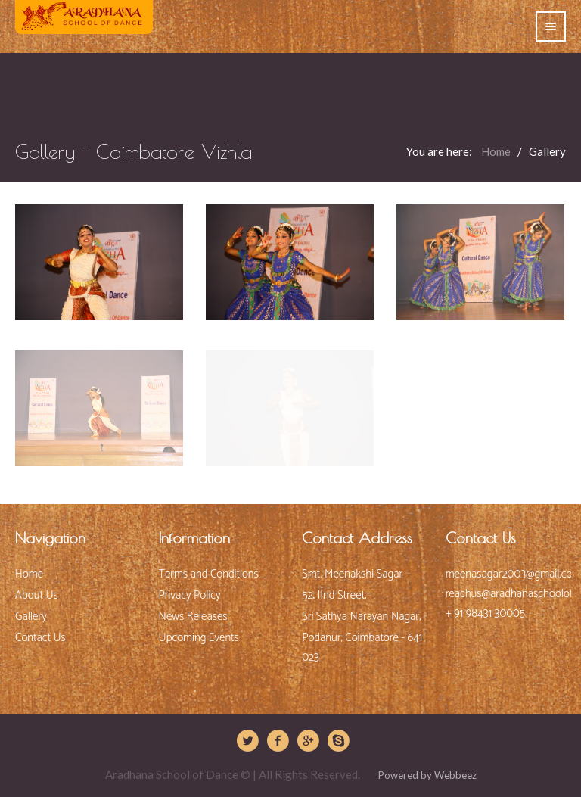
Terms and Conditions (209, 574)
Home (497, 151)
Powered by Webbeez (426, 775)
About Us (36, 595)
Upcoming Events (199, 637)
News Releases (193, 616)
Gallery (31, 616)
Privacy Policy (190, 595)
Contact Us (40, 637)
